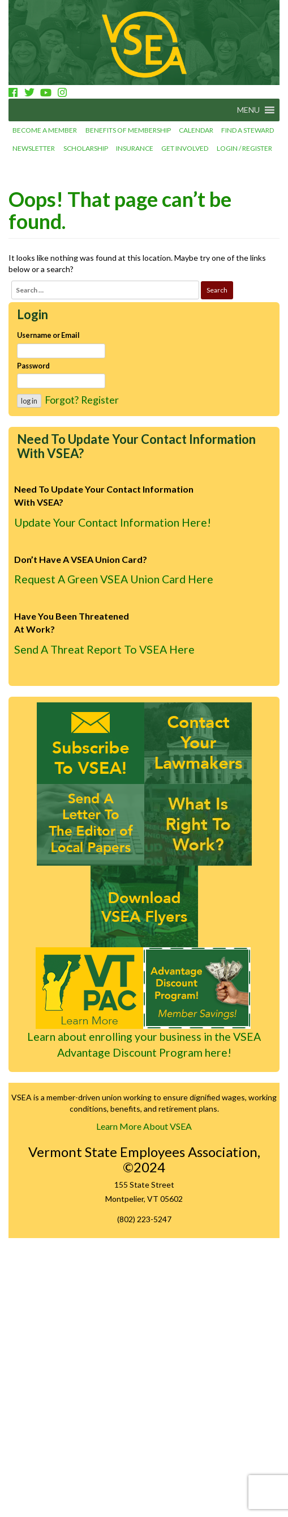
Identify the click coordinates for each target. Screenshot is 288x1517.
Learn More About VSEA (144, 1126)
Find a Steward (247, 130)
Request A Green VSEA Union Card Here (113, 579)
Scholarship (85, 148)
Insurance (134, 148)
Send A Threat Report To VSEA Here (104, 649)
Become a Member (44, 130)
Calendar (196, 130)
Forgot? (62, 399)
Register (100, 399)
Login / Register (244, 148)
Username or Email (48, 335)
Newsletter (33, 148)
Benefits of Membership (128, 130)
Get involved (184, 148)
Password (33, 365)
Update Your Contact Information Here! (112, 522)
